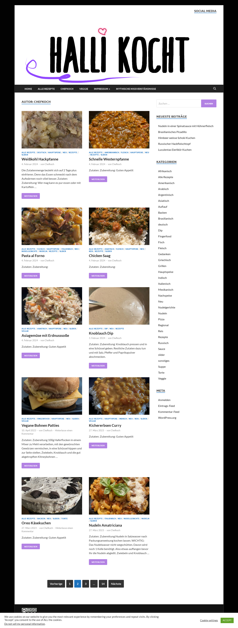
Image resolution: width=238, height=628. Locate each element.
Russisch (163, 342)
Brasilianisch (165, 218)
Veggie (83, 88)
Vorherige (56, 583)
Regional (163, 325)
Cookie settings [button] (209, 620)
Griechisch (164, 260)
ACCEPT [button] (227, 620)
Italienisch (67, 248)
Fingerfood (43, 418)
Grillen (162, 265)
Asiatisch (109, 248)
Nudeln (43, 251)
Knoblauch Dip (101, 333)
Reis (91, 251)
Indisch (123, 418)
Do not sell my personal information (24, 623)
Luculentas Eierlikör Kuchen (175, 149)
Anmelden (164, 399)
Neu (65, 152)
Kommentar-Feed (168, 411)
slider (25, 154)
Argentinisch (165, 194)
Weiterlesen (29, 195)
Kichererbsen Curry (105, 425)
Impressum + (102, 88)
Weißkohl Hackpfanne (40, 159)
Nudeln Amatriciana (105, 525)
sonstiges (163, 360)
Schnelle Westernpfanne (109, 159)
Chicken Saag (99, 255)
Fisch (161, 242)
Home (28, 88)
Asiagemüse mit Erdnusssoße (45, 335)
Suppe (162, 366)
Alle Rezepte (46, 88)
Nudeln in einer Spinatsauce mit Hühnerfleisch (185, 126)
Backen (41, 518)
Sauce (161, 348)
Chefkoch (67, 88)
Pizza (161, 319)
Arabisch (163, 188)
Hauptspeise (54, 152)
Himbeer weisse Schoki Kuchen (176, 137)
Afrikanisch (165, 171)
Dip (106, 328)
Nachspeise (165, 295)
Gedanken (164, 254)
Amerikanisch (112, 152)
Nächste (116, 583)
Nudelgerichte (29, 251)
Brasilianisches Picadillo (172, 131)
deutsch (41, 152)
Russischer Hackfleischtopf (174, 143)
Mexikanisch (165, 289)
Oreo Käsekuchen (36, 523)
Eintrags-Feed (166, 405)
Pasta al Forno (33, 255)
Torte (64, 518)
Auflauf (162, 206)
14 (103, 583)
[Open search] (214, 89)
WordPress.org (167, 417)
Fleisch (124, 152)
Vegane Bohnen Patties (40, 425)
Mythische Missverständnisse (136, 88)
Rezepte (73, 152)
